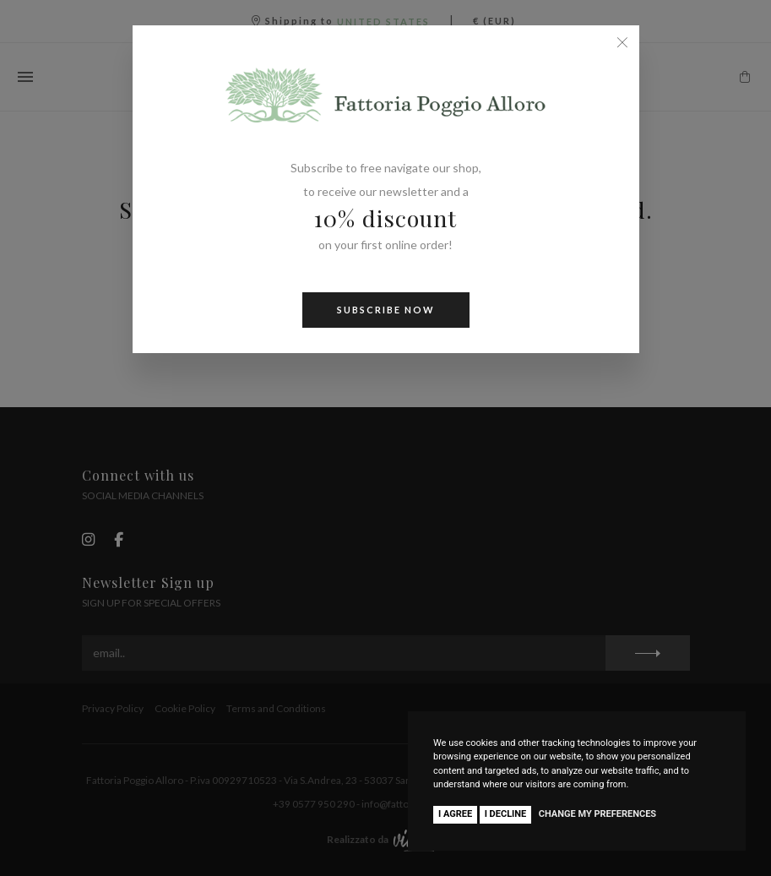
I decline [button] (506, 813)
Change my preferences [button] (597, 813)
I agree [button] (455, 813)
